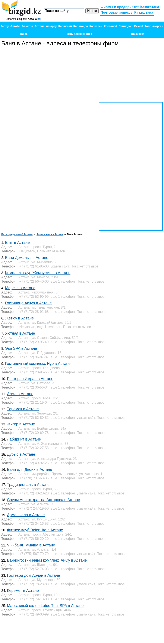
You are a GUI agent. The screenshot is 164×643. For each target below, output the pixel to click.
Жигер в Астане (21, 424)
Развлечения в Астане (50, 234)
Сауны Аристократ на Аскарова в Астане (43, 500)
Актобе (15, 26)
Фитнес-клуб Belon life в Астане (35, 530)
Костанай (110, 26)
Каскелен (95, 26)
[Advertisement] (131, 74)
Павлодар (125, 26)
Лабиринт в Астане (24, 439)
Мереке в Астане (20, 288)
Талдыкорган (154, 26)
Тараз (23, 33)
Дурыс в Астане (21, 454)
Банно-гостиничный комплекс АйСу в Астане (47, 560)
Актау (5, 26)
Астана (39, 26)
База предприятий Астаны (16, 234)
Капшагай (65, 26)
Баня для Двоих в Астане (29, 469)
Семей (138, 26)
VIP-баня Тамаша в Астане (31, 545)
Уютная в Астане (20, 333)
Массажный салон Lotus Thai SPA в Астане (45, 606)
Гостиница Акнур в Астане (28, 303)
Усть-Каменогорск (79, 33)
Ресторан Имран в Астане (30, 379)
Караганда (80, 26)
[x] (39, 18)
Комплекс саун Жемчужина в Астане (37, 273)
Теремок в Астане (23, 409)
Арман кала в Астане (26, 515)
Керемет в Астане (23, 590)
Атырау (51, 26)
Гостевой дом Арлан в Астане (33, 575)
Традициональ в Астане (28, 485)
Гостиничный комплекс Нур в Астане (37, 363)
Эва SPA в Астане (21, 348)
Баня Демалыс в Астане (26, 258)
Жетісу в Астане (19, 318)
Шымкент (137, 33)
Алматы (27, 26)
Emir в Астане (17, 242)
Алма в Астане (20, 394)
